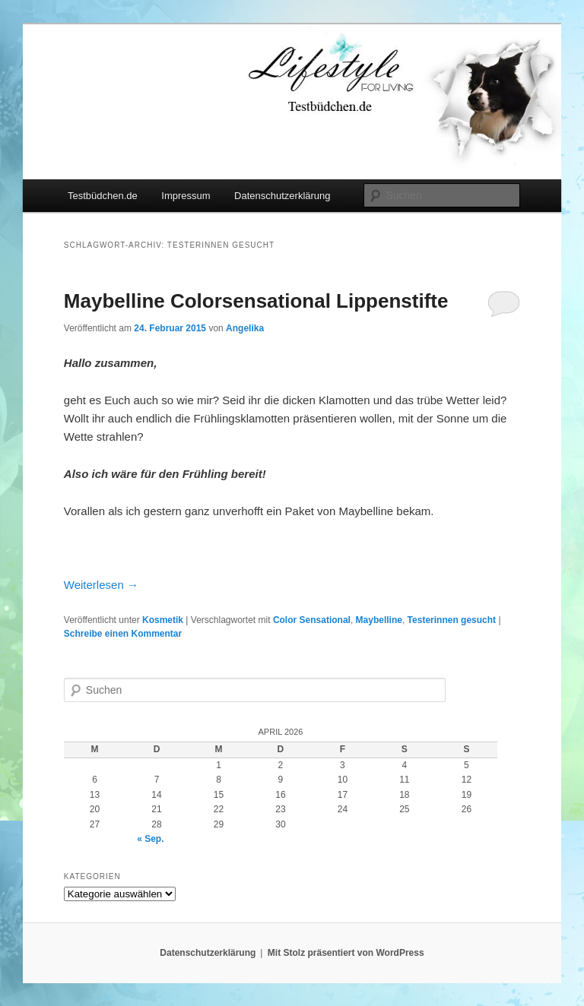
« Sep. (150, 839)
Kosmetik (162, 620)
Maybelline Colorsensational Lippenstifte (256, 300)
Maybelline (379, 620)
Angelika (245, 328)
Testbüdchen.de (103, 195)
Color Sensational (312, 620)
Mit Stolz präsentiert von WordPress (346, 952)
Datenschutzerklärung (282, 195)
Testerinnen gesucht (452, 620)
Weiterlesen (101, 584)
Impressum (185, 195)
